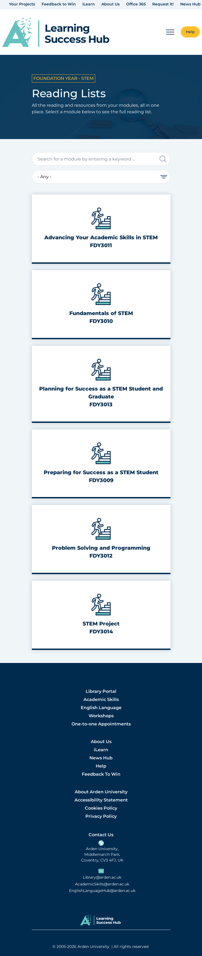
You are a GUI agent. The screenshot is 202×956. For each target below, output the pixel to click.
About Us (110, 4)
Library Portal (101, 691)
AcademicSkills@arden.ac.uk (102, 884)
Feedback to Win (59, 4)
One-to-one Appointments (101, 724)
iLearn (88, 4)
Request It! (163, 4)
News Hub (190, 4)
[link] (55, 32)
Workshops (101, 715)
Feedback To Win (101, 774)
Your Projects (22, 4)
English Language (101, 707)
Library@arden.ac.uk (102, 877)
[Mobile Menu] (170, 32)
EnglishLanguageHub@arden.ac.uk (102, 890)
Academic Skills (101, 699)
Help (101, 766)
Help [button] (190, 31)
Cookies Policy (101, 808)
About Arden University (101, 791)
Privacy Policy (101, 816)
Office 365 (136, 4)
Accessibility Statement (101, 800)
